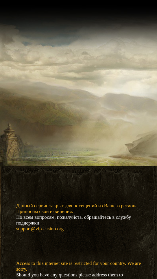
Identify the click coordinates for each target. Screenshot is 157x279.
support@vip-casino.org (40, 228)
